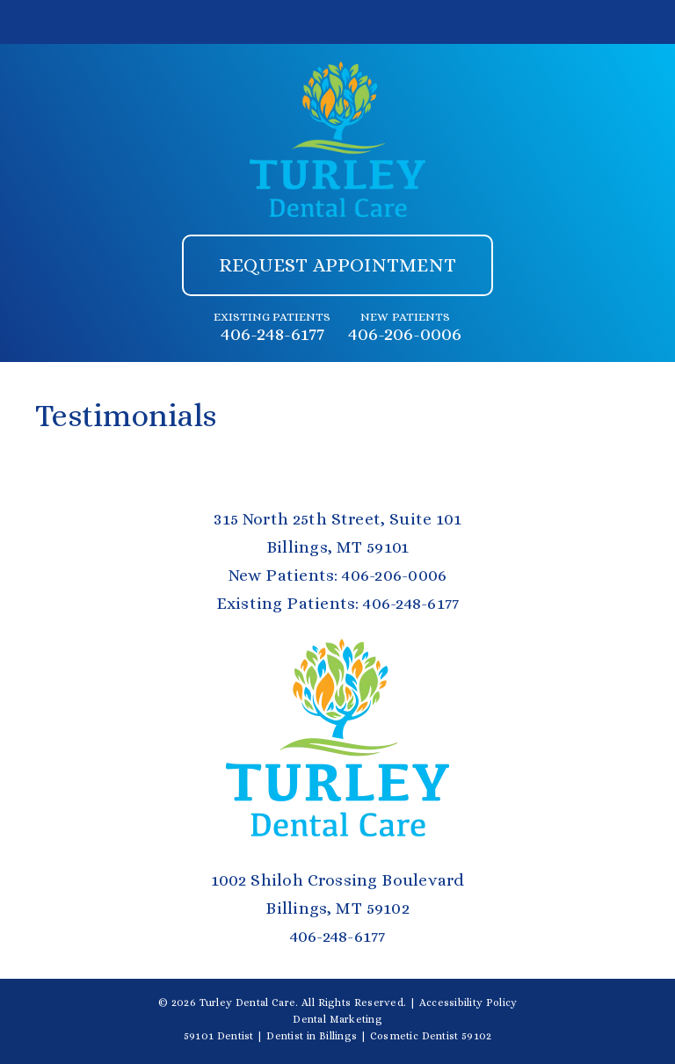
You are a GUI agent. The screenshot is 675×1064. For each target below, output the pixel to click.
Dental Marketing (337, 1019)
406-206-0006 (404, 333)
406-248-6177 (272, 333)
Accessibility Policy (468, 1002)
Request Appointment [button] (337, 265)
